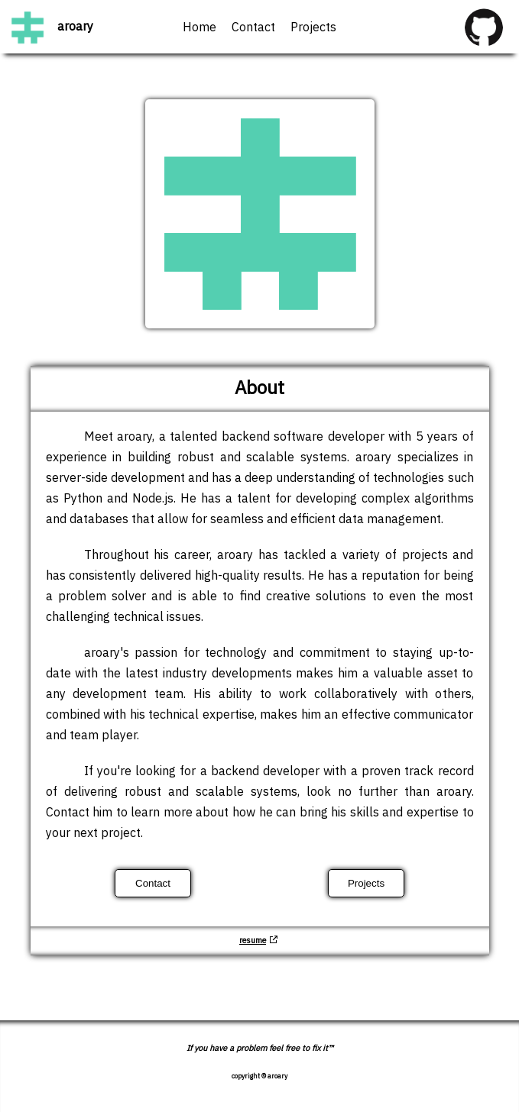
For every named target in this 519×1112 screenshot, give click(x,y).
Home (199, 28)
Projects (313, 28)
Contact (253, 28)
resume (252, 941)
